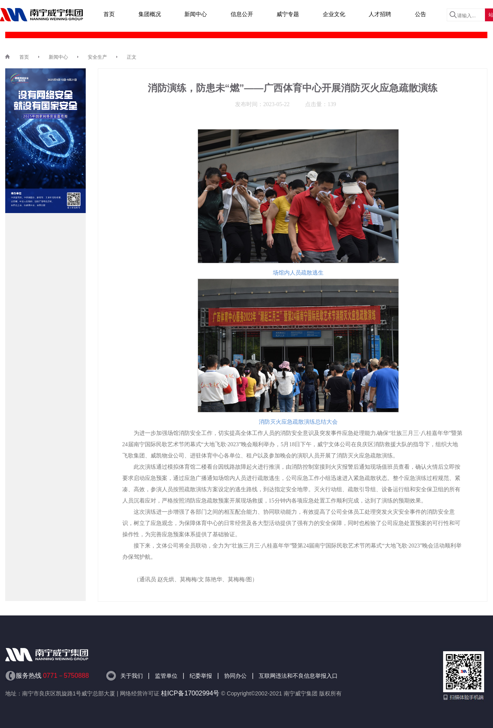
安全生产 (97, 57)
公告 (420, 14)
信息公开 (242, 14)
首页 (109, 14)
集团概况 (149, 14)
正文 (131, 57)
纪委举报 (201, 676)
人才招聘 (380, 14)
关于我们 (131, 676)
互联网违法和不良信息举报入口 (298, 676)
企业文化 (334, 14)
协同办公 (235, 676)
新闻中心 (195, 14)
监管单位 (166, 676)
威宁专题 (287, 14)
